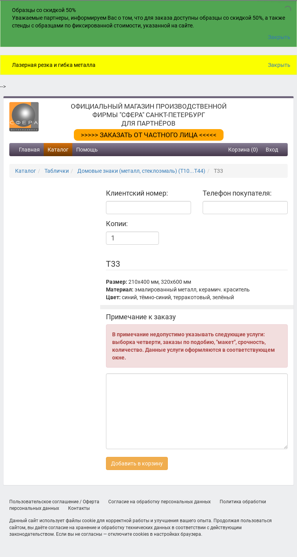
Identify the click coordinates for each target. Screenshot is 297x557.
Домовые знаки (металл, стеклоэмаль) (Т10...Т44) (141, 171)
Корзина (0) (243, 149)
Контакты (79, 508)
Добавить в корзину (137, 463)
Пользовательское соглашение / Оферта (54, 501)
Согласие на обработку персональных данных (159, 501)
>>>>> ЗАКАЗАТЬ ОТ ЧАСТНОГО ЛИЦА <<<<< (149, 135)
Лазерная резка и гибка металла (54, 65)
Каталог (58, 149)
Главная (29, 149)
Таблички (56, 171)
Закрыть (279, 37)
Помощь (87, 149)
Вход (272, 149)
